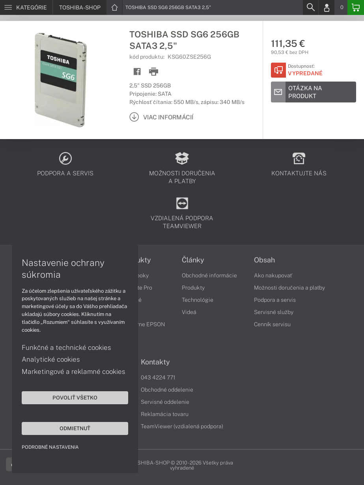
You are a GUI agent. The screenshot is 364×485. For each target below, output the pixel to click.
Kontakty (155, 362)
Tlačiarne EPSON (143, 324)
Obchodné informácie (209, 275)
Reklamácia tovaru (165, 414)
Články (193, 260)
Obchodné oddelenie (167, 390)
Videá (189, 312)
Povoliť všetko (74, 397)
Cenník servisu (272, 324)
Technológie (197, 300)
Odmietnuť (75, 428)
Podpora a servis (275, 300)
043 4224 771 (158, 377)
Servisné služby (273, 312)
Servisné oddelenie (165, 402)
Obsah (264, 260)
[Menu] (26, 7)
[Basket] (355, 7)
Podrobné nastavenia (50, 447)
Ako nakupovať (273, 275)
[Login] (326, 7)
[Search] (310, 7)
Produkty (193, 287)
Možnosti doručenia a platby (289, 287)
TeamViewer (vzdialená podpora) (182, 426)
